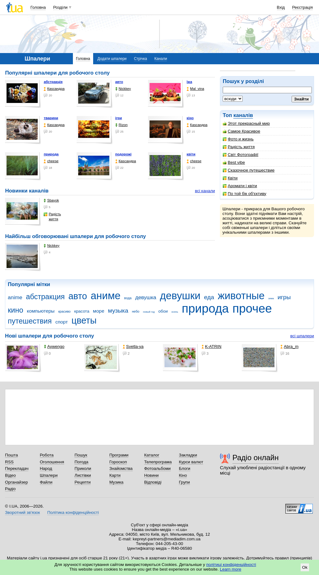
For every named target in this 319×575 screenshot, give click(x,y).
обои (163, 311)
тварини (51, 118)
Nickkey (123, 89)
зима (271, 298)
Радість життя (239, 146)
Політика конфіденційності (73, 512)
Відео (10, 475)
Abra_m (289, 346)
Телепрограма (158, 462)
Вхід (281, 7)
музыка (118, 310)
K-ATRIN (211, 346)
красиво (64, 311)
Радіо (10, 488)
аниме (106, 295)
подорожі (123, 154)
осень (174, 311)
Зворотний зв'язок (22, 512)
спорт (61, 321)
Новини (151, 475)
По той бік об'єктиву (244, 193)
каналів (243, 115)
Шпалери (49, 475)
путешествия (30, 321)
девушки (180, 295)
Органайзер (16, 482)
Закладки (188, 455)
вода (128, 298)
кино (15, 310)
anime (15, 297)
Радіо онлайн (255, 457)
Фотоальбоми (157, 468)
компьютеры (41, 311)
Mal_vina (195, 89)
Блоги (184, 468)
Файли (46, 482)
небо (135, 311)
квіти (191, 154)
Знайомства (121, 468)
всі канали (205, 190)
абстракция (45, 297)
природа (51, 154)
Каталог (152, 455)
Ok (304, 567)
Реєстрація (302, 7)
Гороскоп (118, 462)
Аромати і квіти (240, 185)
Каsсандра (54, 89)
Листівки (82, 475)
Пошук (80, 455)
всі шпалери (302, 336)
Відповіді (153, 482)
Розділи (60, 7)
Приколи (82, 468)
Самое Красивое (241, 131)
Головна (38, 7)
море (98, 311)
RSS (9, 462)
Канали (161, 58)
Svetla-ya (133, 346)
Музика (116, 482)
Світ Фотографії (240, 154)
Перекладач (16, 468)
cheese (51, 161)
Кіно (183, 475)
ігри (118, 118)
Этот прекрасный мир (246, 123)
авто (119, 82)
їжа (189, 82)
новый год (149, 311)
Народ (46, 468)
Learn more (230, 569)
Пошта (11, 455)
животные (241, 295)
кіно (190, 118)
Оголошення (52, 462)
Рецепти (82, 482)
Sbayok (51, 200)
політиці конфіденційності (231, 564)
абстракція (53, 82)
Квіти (230, 178)
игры (284, 297)
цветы (84, 320)
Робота (47, 455)
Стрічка (140, 58)
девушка (145, 297)
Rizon (121, 125)
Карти (115, 475)
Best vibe (234, 162)
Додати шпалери (112, 58)
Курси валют (191, 462)
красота (81, 311)
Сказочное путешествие (248, 170)
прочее (252, 308)
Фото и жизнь (238, 139)
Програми (118, 455)
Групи (184, 482)
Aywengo (54, 346)
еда (209, 297)
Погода (81, 462)
